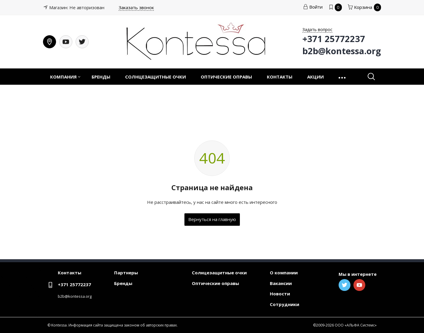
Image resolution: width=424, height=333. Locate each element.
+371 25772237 (74, 284)
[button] (342, 76)
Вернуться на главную (212, 219)
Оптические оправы (226, 77)
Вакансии (281, 283)
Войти (313, 7)
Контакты (279, 77)
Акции (315, 77)
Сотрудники (284, 304)
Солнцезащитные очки (155, 77)
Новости (280, 294)
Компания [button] (63, 77)
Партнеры (126, 273)
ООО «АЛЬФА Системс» (356, 325)
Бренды (101, 77)
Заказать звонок (136, 7)
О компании (284, 273)
